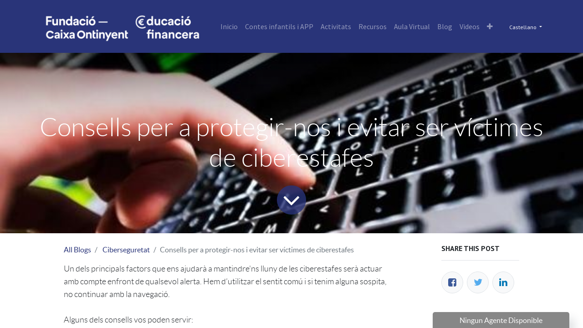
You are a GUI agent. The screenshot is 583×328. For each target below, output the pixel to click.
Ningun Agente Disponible (501, 320)
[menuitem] (229, 26)
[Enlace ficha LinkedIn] (503, 282)
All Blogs (77, 250)
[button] (489, 26)
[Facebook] (452, 282)
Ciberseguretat (126, 250)
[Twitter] (478, 282)
